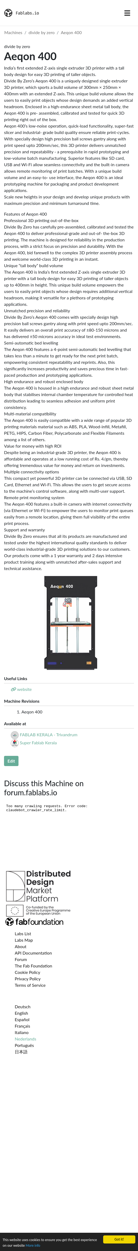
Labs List (23, 933)
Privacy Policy (28, 978)
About (21, 946)
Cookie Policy (27, 972)
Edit (11, 760)
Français (22, 1025)
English (21, 1013)
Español (22, 1019)
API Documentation (33, 952)
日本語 (21, 1051)
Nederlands (25, 1038)
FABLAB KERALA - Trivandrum (48, 734)
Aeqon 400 (71, 32)
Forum (21, 959)
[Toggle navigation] (127, 13)
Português (24, 1045)
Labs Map (24, 939)
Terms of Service (30, 985)
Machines (13, 32)
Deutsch (23, 1006)
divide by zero (42, 32)
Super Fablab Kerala (38, 742)
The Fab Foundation (33, 965)
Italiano (22, 1032)
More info (33, 1245)
